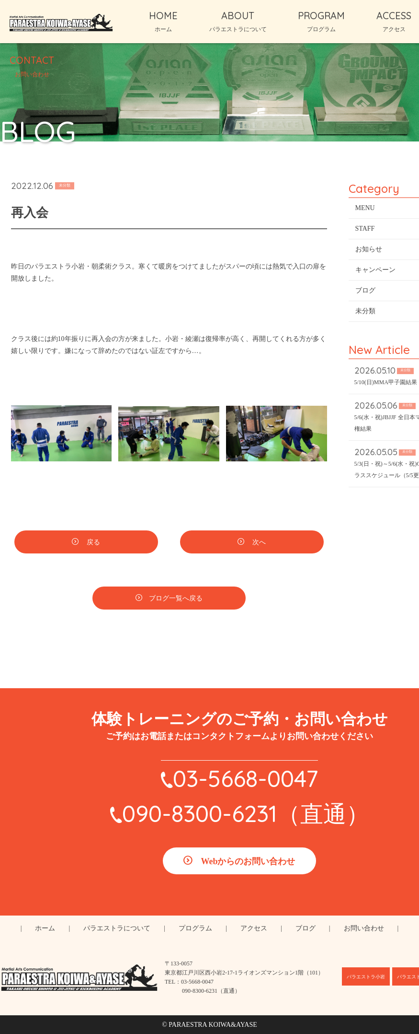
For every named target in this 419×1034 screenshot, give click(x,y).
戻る (93, 543)
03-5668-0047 (245, 778)
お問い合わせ (364, 928)
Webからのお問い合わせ (248, 861)
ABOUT (238, 21)
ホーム (45, 928)
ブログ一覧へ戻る (176, 599)
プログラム (195, 928)
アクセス (253, 928)
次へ (258, 543)
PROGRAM (321, 21)
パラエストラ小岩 (366, 976)
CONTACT (32, 65)
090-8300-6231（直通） (245, 813)
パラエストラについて (116, 928)
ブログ (305, 928)
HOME (163, 21)
